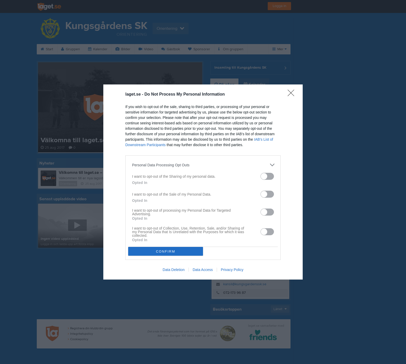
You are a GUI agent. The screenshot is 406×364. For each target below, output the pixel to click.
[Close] (293, 94)
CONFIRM (165, 251)
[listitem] (203, 165)
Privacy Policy (232, 270)
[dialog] (203, 182)
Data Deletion (174, 270)
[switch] (267, 176)
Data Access (203, 270)
